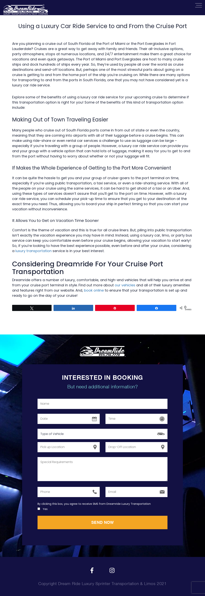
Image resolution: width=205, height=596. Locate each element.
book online (94, 290)
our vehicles (125, 285)
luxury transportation (33, 250)
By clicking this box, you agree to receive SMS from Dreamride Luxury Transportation (94, 504)
